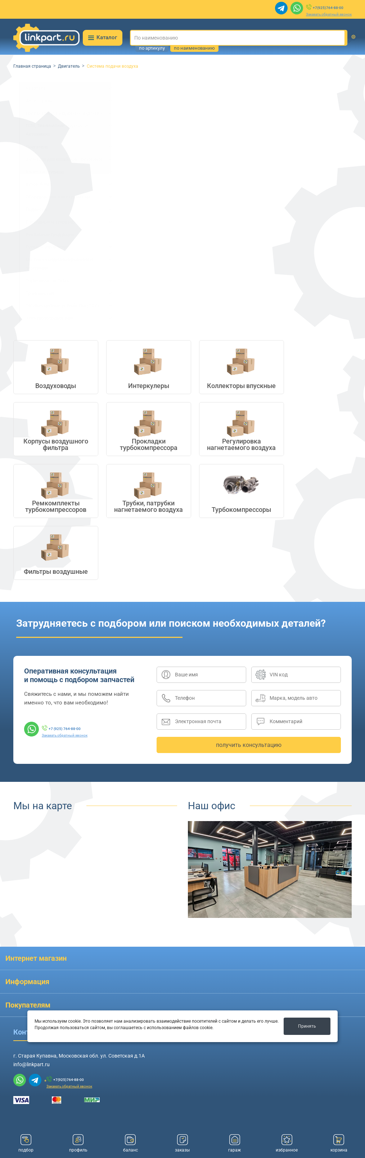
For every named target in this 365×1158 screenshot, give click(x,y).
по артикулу (152, 48)
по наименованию (194, 48)
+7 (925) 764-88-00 (65, 729)
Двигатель (69, 66)
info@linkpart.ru (31, 1064)
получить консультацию (248, 745)
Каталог (102, 37)
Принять (307, 1026)
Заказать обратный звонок (329, 14)
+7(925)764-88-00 (328, 8)
